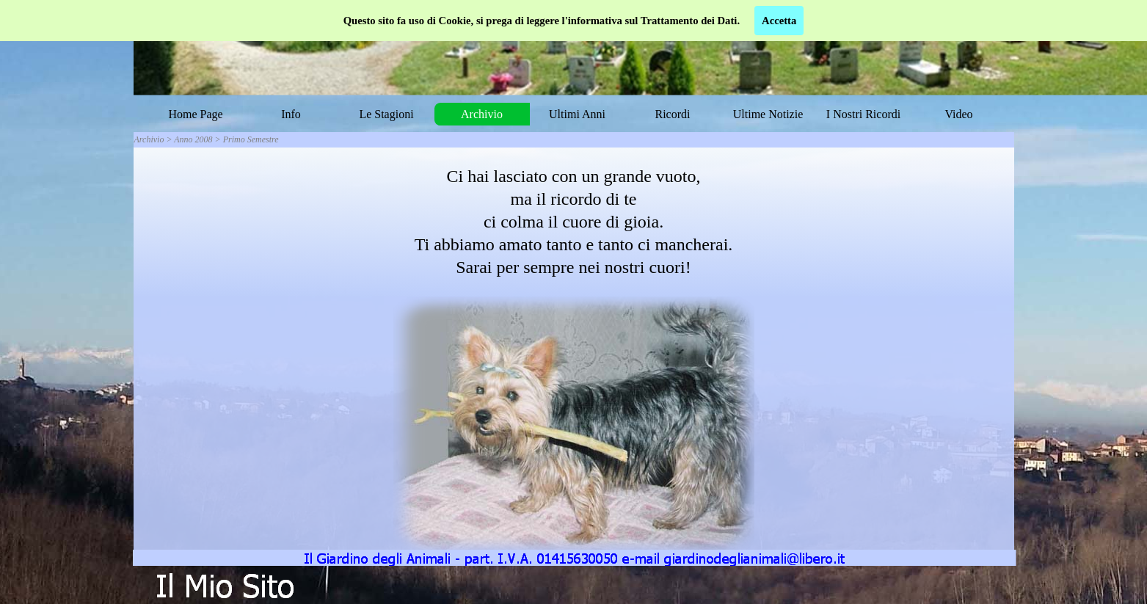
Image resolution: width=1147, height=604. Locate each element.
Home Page (195, 114)
